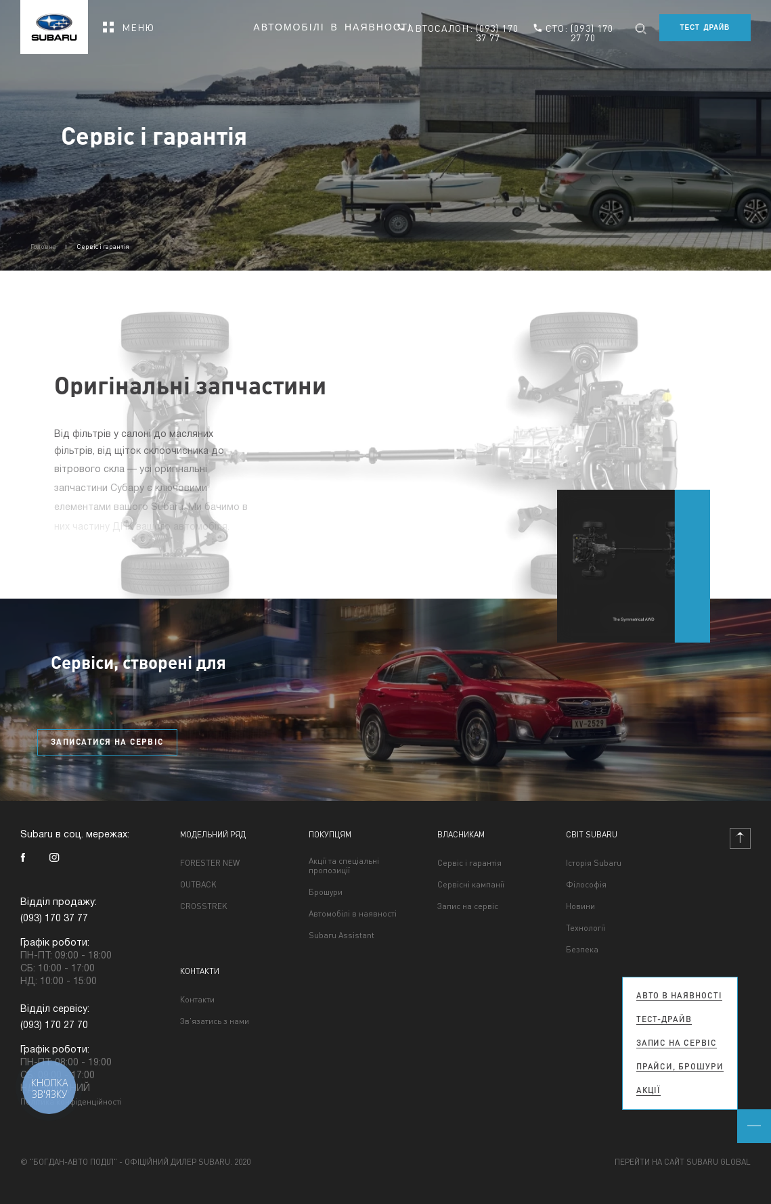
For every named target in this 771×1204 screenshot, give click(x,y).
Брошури (326, 892)
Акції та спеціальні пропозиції (344, 865)
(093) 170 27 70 (592, 32)
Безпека (582, 949)
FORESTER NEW (210, 863)
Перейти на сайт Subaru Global (683, 1162)
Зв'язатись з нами (214, 1021)
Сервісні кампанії (470, 884)
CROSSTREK (203, 906)
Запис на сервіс (467, 906)
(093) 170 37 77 (497, 32)
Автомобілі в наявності (332, 27)
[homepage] (54, 23)
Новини (580, 906)
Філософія (586, 884)
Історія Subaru (593, 863)
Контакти (197, 999)
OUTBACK (198, 884)
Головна (43, 246)
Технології (585, 928)
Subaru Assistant (341, 935)
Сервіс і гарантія (469, 863)
